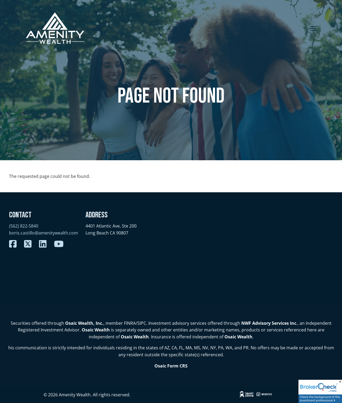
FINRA (130, 323)
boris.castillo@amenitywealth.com (43, 233)
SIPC (141, 323)
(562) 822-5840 (23, 226)
